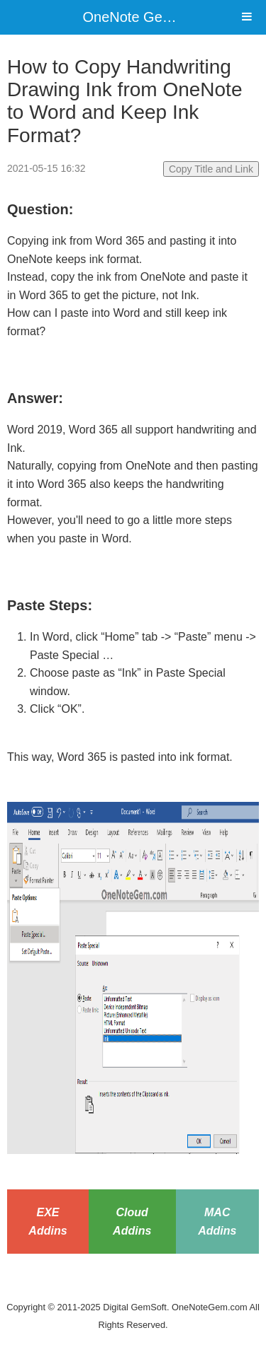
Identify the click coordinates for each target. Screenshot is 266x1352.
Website (133, 1288)
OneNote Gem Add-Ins (154, 17)
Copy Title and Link (211, 169)
